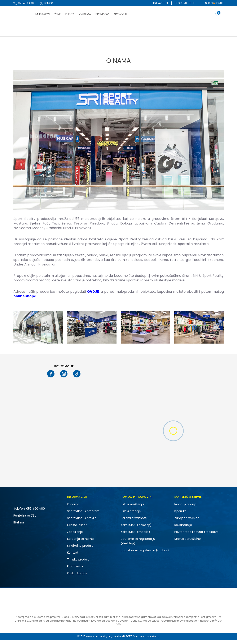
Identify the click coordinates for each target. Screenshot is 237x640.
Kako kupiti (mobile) (135, 532)
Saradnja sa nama (80, 539)
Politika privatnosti (134, 518)
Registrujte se (185, 3)
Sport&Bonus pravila (81, 518)
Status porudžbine (187, 539)
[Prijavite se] (217, 14)
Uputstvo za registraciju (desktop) (138, 541)
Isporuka (180, 511)
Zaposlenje (75, 532)
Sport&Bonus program (83, 511)
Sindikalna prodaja (80, 546)
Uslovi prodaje (131, 511)
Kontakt (72, 552)
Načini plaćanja (185, 504)
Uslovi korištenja (132, 504)
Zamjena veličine (186, 518)
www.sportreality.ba (98, 636)
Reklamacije (183, 525)
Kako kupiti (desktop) (136, 525)
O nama (73, 504)
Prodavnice (75, 566)
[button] (211, 16)
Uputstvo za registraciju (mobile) (145, 550)
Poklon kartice (77, 573)
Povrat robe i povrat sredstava (196, 532)
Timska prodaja (78, 559)
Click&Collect (77, 525)
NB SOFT (127, 636)
